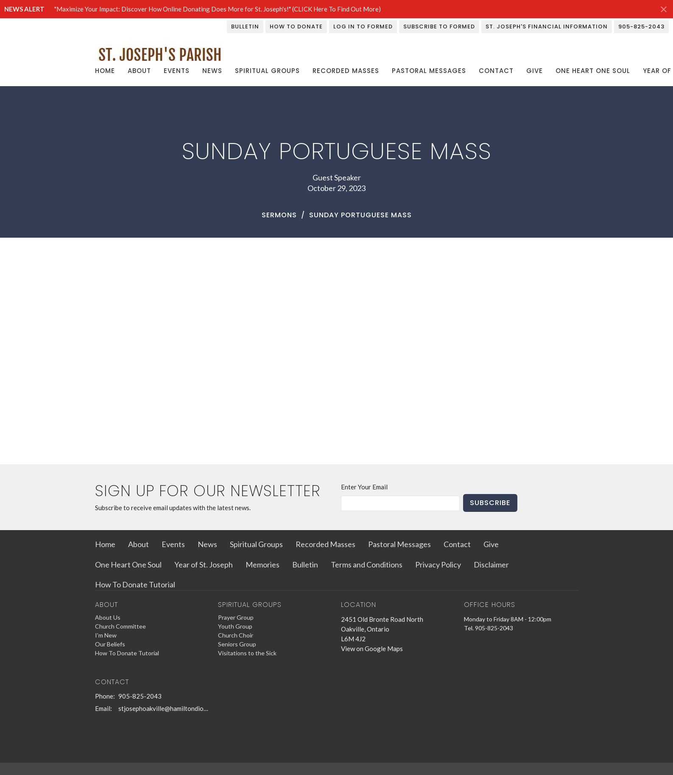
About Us (107, 617)
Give (534, 70)
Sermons (279, 215)
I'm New (106, 635)
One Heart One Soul (593, 70)
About (139, 70)
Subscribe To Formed (439, 26)
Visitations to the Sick (247, 653)
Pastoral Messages (429, 70)
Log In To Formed (363, 26)
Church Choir (235, 635)
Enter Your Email (364, 487)
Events (177, 70)
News (212, 70)
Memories (262, 564)
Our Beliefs (110, 644)
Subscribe (490, 503)
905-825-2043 (641, 26)
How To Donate (296, 26)
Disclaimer (491, 564)
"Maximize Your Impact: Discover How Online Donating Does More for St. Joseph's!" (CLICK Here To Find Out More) (217, 9)
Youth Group (235, 626)
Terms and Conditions (366, 564)
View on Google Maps (372, 648)
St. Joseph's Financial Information (547, 26)
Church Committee (120, 626)
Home (105, 70)
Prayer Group (236, 617)
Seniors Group (237, 644)
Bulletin (245, 26)
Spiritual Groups (267, 70)
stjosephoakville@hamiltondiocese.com (163, 708)
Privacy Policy (438, 564)
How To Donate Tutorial (135, 584)
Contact (496, 70)
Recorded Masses (346, 70)
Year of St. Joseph (203, 564)
